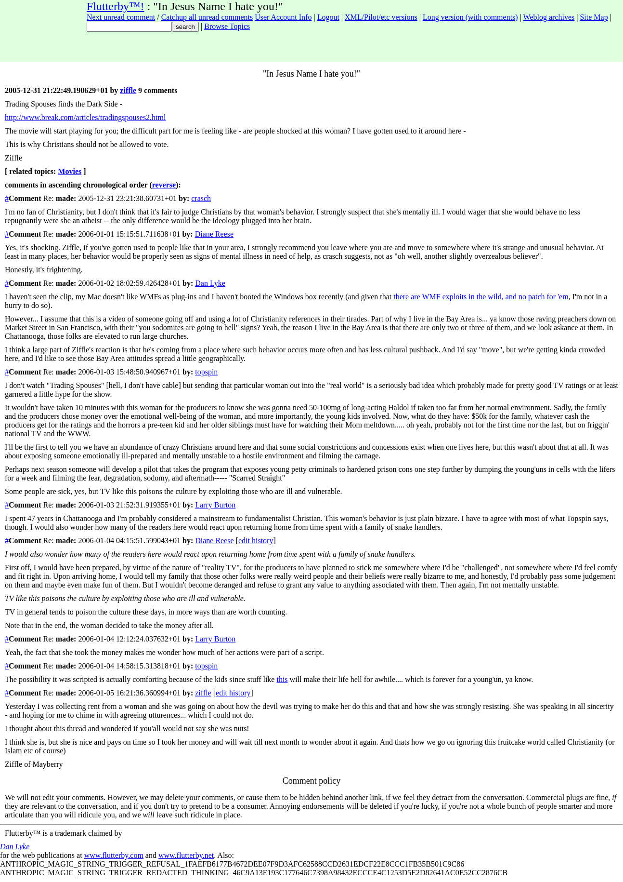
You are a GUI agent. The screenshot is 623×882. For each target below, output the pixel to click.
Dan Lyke (210, 283)
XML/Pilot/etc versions (381, 17)
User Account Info (283, 17)
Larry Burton (215, 505)
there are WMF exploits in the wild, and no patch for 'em (480, 297)
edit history (255, 540)
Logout (328, 17)
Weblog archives (549, 17)
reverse (164, 185)
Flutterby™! (115, 6)
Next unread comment (121, 17)
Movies (69, 171)
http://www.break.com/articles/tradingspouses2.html (85, 117)
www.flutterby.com (113, 855)
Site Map (594, 17)
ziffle (128, 90)
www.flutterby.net (186, 855)
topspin (206, 372)
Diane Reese (214, 234)
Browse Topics (227, 26)
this (281, 679)
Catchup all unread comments (207, 17)
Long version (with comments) (470, 17)
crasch (201, 198)
